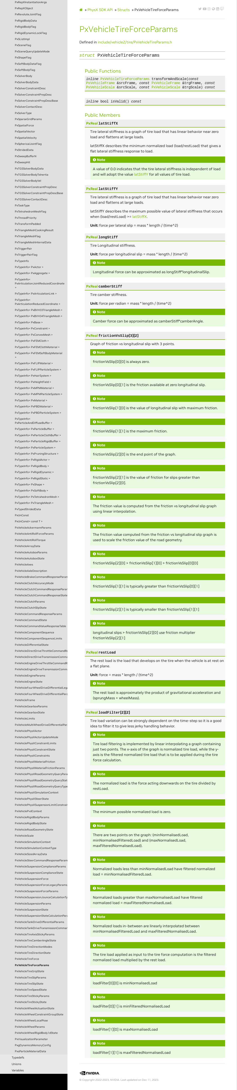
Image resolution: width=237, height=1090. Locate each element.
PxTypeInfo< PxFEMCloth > (32, 340)
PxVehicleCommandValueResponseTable (40, 626)
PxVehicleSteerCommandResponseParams (41, 860)
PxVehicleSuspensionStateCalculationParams (41, 915)
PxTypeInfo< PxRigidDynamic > (34, 472)
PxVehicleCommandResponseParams (38, 614)
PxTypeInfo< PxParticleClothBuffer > (38, 435)
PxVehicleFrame (25, 700)
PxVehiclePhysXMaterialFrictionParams (40, 768)
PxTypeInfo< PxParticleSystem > (35, 447)
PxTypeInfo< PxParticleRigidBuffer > (37, 441)
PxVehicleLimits (25, 718)
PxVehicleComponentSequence (34, 632)
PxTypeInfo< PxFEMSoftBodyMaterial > (38, 355)
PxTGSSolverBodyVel (28, 180)
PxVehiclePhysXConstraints (32, 755)
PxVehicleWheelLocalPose (31, 1020)
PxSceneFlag (23, 45)
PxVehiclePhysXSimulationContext (36, 792)
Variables (18, 1070)
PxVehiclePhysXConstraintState (35, 749)
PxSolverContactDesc (28, 106)
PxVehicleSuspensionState (31, 909)
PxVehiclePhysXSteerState (32, 798)
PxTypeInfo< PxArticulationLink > (36, 293)
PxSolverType (23, 113)
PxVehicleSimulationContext (33, 842)
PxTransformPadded (28, 224)
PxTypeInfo (22, 261)
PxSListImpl (22, 39)
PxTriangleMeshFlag (27, 236)
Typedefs (18, 1057)
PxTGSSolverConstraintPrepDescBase (39, 193)
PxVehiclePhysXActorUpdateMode (36, 737)
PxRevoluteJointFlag (28, 14)
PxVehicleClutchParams (30, 601)
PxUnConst (22, 515)
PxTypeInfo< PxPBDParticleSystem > (38, 412)
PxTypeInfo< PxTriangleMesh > (34, 503)
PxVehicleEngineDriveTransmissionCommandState (41, 669)
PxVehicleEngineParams (30, 675)
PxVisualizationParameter (31, 1039)
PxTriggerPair (23, 248)
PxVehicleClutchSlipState (31, 607)
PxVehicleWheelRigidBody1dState (36, 1032)
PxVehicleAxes (24, 564)
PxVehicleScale (24, 835)
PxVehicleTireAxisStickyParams (34, 934)
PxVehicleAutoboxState (30, 558)
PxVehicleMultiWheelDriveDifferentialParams (41, 724)
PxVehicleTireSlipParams (30, 977)
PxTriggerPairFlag (26, 254)
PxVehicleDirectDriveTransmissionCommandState (41, 657)
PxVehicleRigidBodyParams (32, 817)
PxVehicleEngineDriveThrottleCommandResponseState (41, 663)
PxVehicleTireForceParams (32, 965)
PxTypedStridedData (28, 509)
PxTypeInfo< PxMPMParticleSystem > (38, 394)
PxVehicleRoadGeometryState (34, 829)
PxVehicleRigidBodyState (31, 823)
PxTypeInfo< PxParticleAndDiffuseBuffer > (33, 420)
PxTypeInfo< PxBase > (29, 322)
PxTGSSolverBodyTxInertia (31, 174)
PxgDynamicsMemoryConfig (33, 1045)
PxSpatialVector (25, 131)
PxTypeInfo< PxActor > (29, 267)
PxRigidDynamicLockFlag (31, 33)
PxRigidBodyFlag (25, 26)
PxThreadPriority (25, 217)
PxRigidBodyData (26, 20)
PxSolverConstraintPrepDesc (33, 94)
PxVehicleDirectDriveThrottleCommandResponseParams (41, 650)
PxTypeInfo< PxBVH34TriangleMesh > (38, 316)
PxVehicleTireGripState (29, 971)
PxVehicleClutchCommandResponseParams (41, 589)
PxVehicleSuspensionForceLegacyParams (41, 885)
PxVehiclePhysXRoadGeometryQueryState (41, 780)
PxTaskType (22, 205)
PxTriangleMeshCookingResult (34, 230)
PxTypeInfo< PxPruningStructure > (36, 453)
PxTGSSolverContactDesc (31, 199)
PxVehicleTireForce (27, 958)
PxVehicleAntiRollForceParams (34, 533)
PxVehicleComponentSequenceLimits (38, 638)
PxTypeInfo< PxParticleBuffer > (34, 429)
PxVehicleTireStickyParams (32, 996)
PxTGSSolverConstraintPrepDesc (36, 187)
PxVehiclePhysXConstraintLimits (35, 743)
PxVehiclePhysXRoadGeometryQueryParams (41, 774)
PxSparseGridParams (28, 119)
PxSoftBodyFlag (25, 69)
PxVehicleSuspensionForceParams (36, 891)
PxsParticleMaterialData (30, 1051)
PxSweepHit (22, 162)
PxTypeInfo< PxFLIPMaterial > (34, 363)
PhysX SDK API (100, 9)
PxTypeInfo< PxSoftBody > (31, 490)
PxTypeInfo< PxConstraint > (32, 328)
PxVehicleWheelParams (30, 1026)
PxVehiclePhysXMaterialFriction (35, 761)
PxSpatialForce (24, 125)
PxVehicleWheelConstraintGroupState (39, 1014)
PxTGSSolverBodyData (29, 168)
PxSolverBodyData (26, 82)
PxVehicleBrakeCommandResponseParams (41, 577)
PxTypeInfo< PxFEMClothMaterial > (37, 347)
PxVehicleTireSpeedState (31, 989)
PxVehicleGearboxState (30, 712)
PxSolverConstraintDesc (30, 88)
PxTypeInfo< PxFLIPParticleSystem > (38, 369)
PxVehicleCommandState (31, 620)
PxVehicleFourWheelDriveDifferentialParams (41, 694)
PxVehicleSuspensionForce (32, 878)
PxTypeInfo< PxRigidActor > (32, 459)
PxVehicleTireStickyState (31, 1002)
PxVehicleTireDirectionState (33, 952)
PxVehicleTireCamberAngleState (35, 940)
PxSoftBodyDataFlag (28, 63)
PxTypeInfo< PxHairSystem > (33, 375)
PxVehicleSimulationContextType (35, 848)
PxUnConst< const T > (28, 521)
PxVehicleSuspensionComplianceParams (40, 866)
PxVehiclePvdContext (28, 811)
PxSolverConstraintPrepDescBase (36, 100)
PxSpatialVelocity (26, 137)
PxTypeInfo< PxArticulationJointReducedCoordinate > (40, 283)
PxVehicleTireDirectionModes (33, 946)
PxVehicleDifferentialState (32, 644)
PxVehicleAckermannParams (33, 527)
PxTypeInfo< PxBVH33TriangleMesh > (38, 310)
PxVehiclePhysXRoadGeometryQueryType (41, 786)
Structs (123, 9)
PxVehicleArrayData (27, 546)
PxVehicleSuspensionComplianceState (39, 872)
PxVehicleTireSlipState (29, 983)
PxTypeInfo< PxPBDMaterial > (34, 406)
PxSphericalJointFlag (28, 143)
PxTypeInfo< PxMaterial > (31, 400)
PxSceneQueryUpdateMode (32, 51)
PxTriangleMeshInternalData (33, 242)
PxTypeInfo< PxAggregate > (32, 273)
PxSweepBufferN (25, 156)
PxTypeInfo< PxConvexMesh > (34, 334)
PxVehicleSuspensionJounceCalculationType (41, 897)
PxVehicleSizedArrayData (31, 854)
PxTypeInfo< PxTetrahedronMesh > (37, 496)
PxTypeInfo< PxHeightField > (33, 382)
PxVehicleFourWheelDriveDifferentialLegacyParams (41, 687)
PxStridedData (24, 150)
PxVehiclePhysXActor (28, 731)
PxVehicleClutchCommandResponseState (41, 595)
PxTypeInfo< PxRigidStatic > (32, 478)
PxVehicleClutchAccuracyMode (34, 583)
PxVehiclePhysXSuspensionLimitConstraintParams (41, 804)
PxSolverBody (23, 76)
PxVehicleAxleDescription (31, 570)
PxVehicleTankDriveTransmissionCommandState (41, 928)
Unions (16, 1064)
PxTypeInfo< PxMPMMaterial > (34, 388)
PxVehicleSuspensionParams (33, 903)
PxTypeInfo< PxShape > (29, 484)
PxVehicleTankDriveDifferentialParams (39, 922)
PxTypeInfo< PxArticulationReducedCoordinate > (37, 302)
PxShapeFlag (23, 57)
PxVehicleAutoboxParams (31, 552)
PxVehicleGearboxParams (31, 706)
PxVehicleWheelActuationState (34, 1008)
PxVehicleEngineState (28, 681)
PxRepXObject (24, 8)
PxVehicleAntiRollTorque (30, 540)
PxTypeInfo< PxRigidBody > (32, 466)
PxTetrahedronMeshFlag (30, 211)
